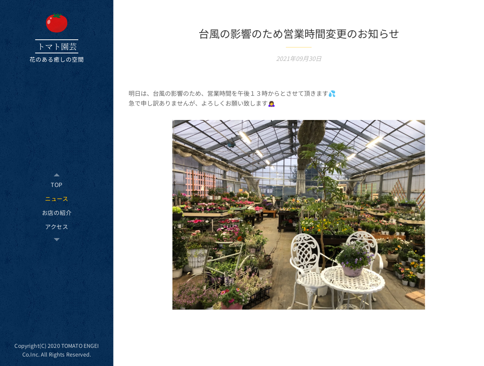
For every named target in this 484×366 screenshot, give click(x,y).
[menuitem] (56, 184)
